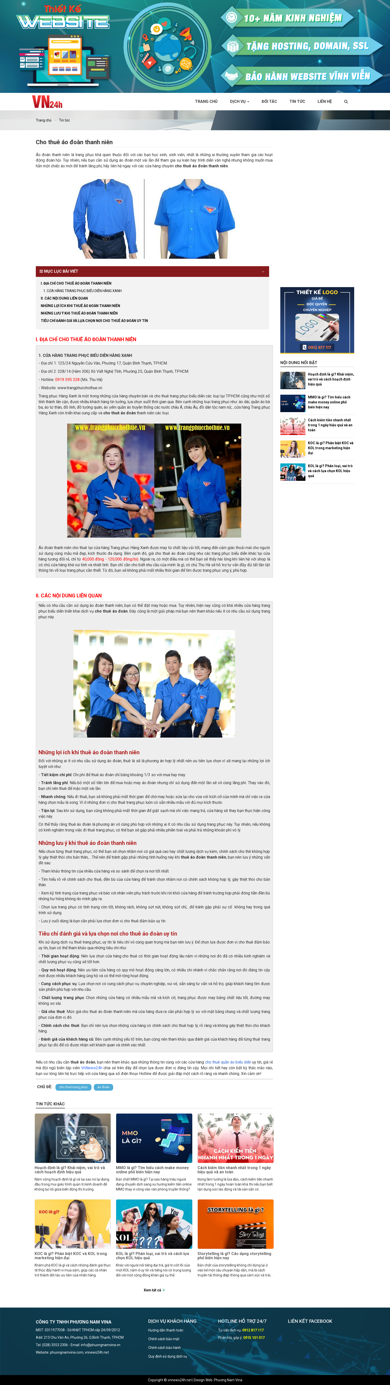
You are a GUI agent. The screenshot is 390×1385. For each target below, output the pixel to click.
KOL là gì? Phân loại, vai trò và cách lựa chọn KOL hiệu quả (152, 1255)
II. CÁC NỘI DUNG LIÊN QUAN (64, 298)
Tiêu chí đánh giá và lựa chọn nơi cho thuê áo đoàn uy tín (94, 321)
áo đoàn (103, 1087)
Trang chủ (206, 101)
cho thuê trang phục (73, 1087)
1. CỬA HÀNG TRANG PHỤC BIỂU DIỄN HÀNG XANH (82, 291)
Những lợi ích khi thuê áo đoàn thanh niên (80, 306)
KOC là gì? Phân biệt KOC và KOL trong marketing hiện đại (71, 1255)
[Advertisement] (317, 212)
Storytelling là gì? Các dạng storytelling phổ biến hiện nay (234, 1255)
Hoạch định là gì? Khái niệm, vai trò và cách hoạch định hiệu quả (70, 1170)
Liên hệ (325, 101)
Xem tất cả (152, 1290)
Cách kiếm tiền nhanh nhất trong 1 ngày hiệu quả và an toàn (234, 1170)
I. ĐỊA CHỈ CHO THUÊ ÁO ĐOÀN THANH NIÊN (76, 283)
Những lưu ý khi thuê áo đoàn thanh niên (79, 313)
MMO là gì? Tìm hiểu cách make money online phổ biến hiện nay (152, 1170)
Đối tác (269, 101)
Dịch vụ (239, 101)
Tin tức (297, 101)
